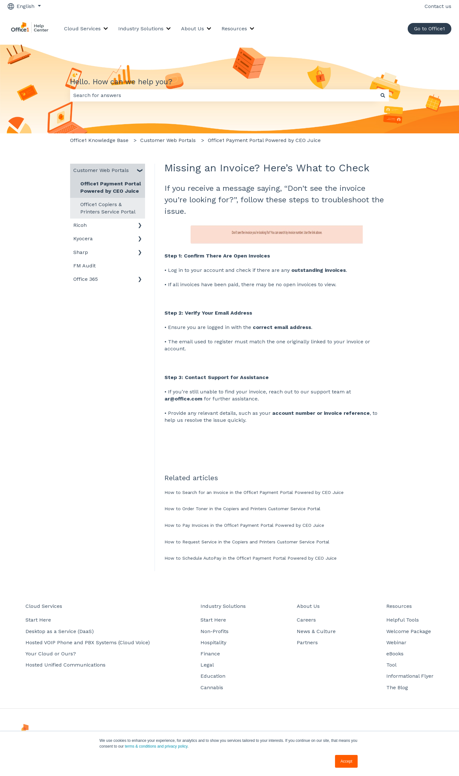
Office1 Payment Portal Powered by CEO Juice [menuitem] (110, 187)
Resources (234, 29)
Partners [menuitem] (307, 642)
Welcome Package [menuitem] (408, 631)
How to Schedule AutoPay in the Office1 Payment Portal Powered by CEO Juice (250, 558)
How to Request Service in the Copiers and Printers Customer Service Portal (246, 541)
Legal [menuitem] (207, 665)
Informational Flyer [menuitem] (409, 676)
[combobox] (223, 95)
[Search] (383, 95)
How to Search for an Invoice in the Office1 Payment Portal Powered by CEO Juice (254, 492)
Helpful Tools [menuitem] (402, 620)
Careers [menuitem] (306, 620)
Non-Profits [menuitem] (214, 631)
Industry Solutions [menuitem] (223, 606)
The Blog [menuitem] (397, 687)
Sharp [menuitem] (80, 252)
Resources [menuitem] (399, 606)
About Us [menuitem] (308, 606)
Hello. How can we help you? (121, 82)
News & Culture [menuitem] (316, 631)
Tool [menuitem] (391, 665)
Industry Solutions (141, 29)
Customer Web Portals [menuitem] (101, 170)
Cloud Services (82, 29)
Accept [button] (346, 761)
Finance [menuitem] (210, 654)
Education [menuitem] (212, 676)
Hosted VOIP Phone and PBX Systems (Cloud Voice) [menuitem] (88, 642)
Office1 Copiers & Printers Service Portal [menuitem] (107, 207)
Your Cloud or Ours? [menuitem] (51, 654)
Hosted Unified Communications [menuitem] (66, 665)
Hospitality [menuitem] (213, 642)
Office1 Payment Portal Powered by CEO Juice (264, 140)
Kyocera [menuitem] (83, 238)
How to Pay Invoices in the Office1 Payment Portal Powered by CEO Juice (244, 525)
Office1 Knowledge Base (99, 140)
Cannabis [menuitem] (211, 687)
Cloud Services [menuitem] (44, 606)
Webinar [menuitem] (396, 642)
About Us (192, 29)
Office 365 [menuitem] (85, 279)
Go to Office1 (429, 29)
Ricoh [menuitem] (80, 225)
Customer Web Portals (168, 140)
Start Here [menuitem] (38, 620)
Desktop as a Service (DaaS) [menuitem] (60, 631)
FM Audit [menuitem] (84, 266)
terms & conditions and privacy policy (156, 746)
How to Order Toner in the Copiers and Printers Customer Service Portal (242, 508)
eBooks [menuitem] (395, 654)
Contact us (438, 6)
